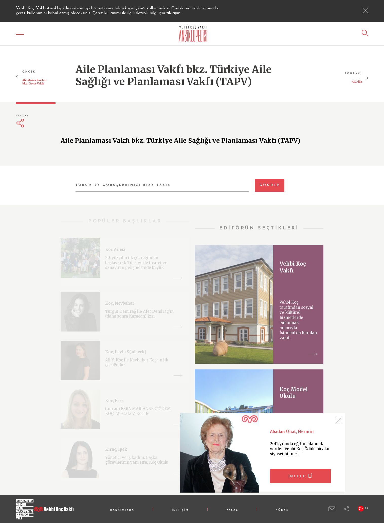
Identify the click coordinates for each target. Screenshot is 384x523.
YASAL (232, 510)
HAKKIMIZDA (122, 510)
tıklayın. (173, 13)
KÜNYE (282, 510)
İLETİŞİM (180, 510)
